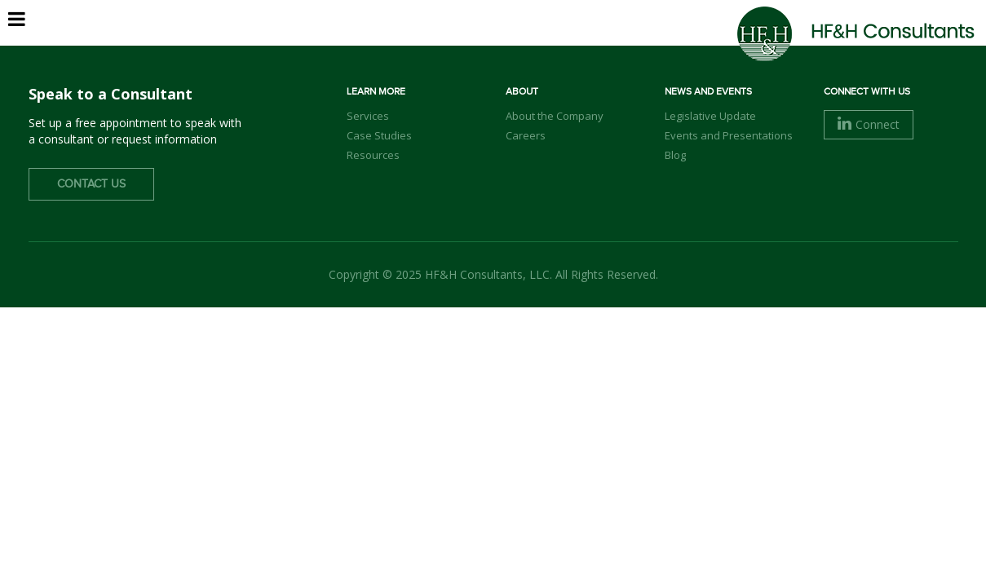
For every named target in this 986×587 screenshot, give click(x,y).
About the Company (555, 115)
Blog (675, 155)
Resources (373, 155)
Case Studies (379, 135)
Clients (728, 41)
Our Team (563, 41)
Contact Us (91, 184)
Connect (869, 124)
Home (420, 41)
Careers (805, 41)
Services (649, 41)
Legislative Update (710, 115)
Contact (910, 39)
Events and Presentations (729, 135)
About (484, 41)
